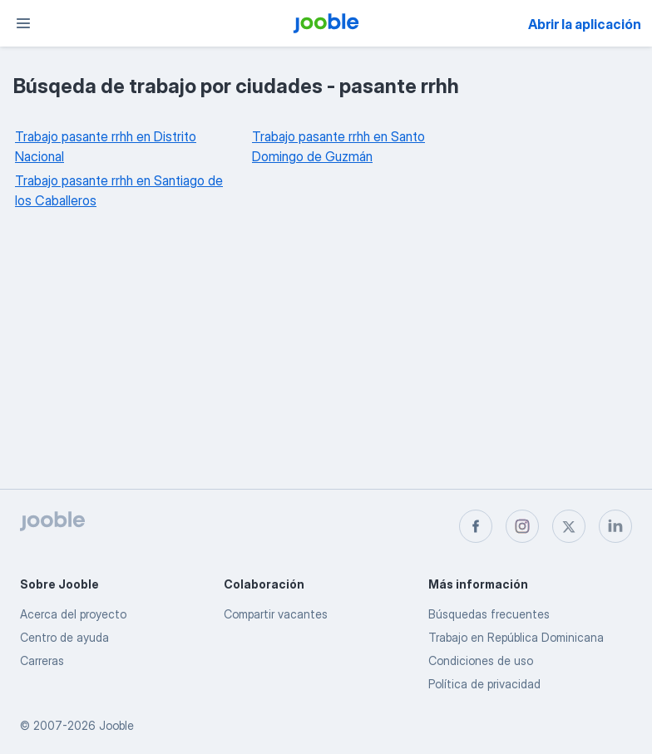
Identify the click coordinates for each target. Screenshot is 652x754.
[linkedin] (615, 526)
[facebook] (475, 526)
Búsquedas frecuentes (489, 614)
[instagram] (522, 526)
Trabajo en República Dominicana (516, 637)
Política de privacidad (484, 684)
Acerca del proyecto (73, 614)
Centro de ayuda (64, 637)
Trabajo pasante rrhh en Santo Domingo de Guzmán (338, 146)
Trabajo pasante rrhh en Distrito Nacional (105, 146)
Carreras (42, 660)
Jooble (116, 725)
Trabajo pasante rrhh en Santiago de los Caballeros (119, 190)
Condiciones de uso (480, 660)
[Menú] (23, 23)
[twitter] (568, 526)
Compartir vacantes (276, 614)
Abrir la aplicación (584, 24)
